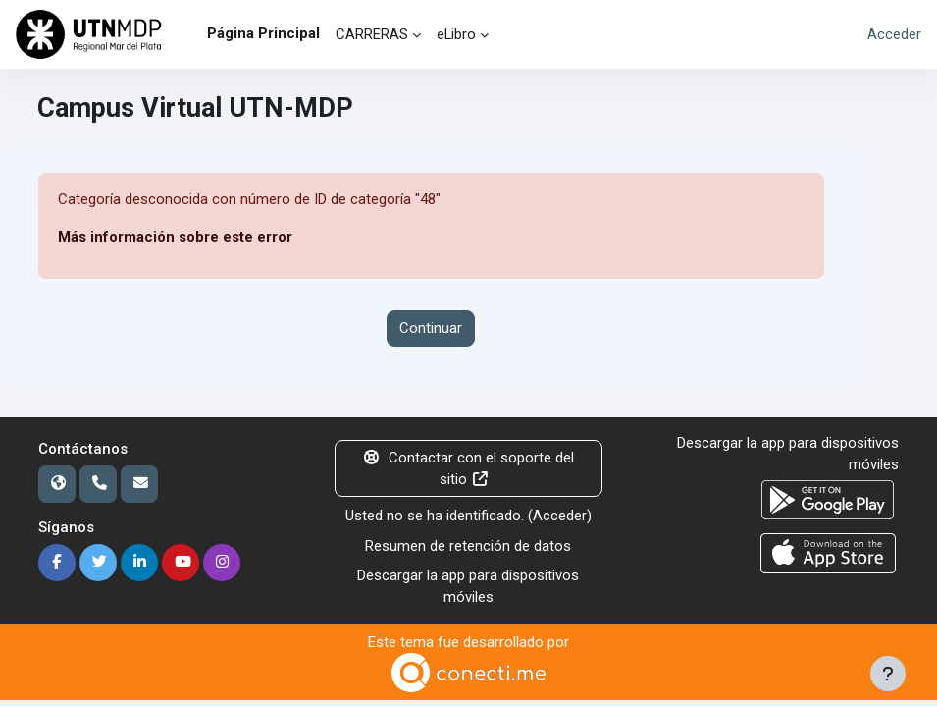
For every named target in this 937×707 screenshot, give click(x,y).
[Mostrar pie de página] (888, 673)
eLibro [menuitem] (456, 34)
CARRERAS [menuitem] (372, 34)
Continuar (430, 328)
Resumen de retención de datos (468, 546)
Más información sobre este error (175, 236)
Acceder (894, 34)
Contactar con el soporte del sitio (469, 468)
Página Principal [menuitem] (263, 33)
